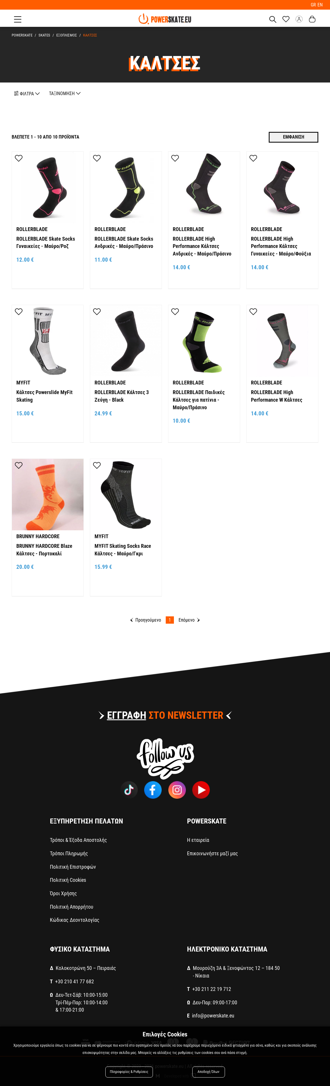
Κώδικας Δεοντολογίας (74, 920)
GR (314, 4)
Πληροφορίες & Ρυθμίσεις (129, 1072)
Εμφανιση (293, 136)
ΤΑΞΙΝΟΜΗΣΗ (65, 93)
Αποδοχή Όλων (209, 1072)
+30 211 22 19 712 (211, 989)
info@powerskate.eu (213, 1015)
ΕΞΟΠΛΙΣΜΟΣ (65, 35)
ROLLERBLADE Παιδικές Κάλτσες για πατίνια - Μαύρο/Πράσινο (199, 399)
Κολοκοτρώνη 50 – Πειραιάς (86, 968)
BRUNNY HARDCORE (38, 536)
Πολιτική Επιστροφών (73, 866)
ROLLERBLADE (32, 229)
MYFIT (23, 382)
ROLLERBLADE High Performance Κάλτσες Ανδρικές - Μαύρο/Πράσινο (202, 245)
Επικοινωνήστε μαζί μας (212, 853)
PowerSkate (22, 35)
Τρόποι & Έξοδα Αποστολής (78, 840)
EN (320, 4)
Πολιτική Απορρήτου (71, 906)
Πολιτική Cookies (68, 880)
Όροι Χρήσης (63, 893)
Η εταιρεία (198, 840)
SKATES (43, 35)
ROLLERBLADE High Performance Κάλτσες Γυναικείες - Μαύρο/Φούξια (281, 245)
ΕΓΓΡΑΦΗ (126, 715)
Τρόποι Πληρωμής (69, 853)
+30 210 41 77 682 (74, 981)
